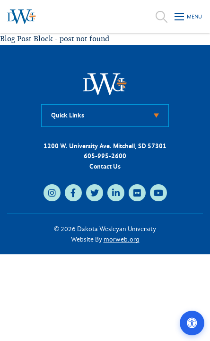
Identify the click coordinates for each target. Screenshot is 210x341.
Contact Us (105, 166)
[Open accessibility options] (192, 323)
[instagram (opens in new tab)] (52, 192)
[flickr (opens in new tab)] (137, 192)
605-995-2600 (105, 156)
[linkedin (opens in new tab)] (115, 192)
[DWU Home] (105, 84)
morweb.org (122, 239)
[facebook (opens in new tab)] (73, 192)
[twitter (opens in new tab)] (94, 192)
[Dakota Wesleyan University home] (21, 16)
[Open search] (161, 16)
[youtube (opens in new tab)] (158, 192)
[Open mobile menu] (189, 16)
